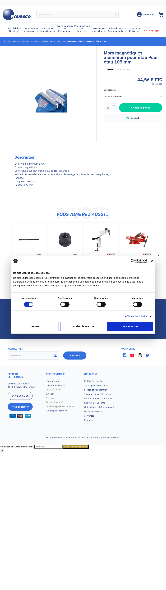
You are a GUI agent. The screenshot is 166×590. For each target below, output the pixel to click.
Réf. (118, 69)
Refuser (36, 326)
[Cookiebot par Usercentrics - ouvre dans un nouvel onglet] (133, 261)
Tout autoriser (130, 326)
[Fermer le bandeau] (152, 261)
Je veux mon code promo (75, 447)
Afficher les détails (136, 316)
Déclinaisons (109, 90)
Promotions (53, 381)
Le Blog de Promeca (57, 410)
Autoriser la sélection (83, 326)
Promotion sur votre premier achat (17, 447)
